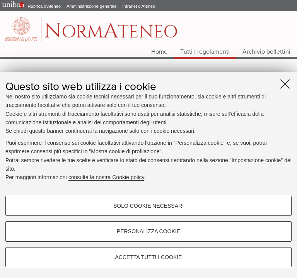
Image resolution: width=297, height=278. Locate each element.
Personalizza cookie (148, 231)
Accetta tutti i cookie (148, 257)
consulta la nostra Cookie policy (106, 177)
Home (159, 52)
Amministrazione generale (92, 6)
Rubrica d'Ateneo (44, 6)
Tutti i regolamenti (205, 52)
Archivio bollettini (266, 52)
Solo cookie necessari (148, 206)
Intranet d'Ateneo (138, 6)
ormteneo (111, 33)
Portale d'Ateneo (11, 5)
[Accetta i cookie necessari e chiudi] (285, 84)
